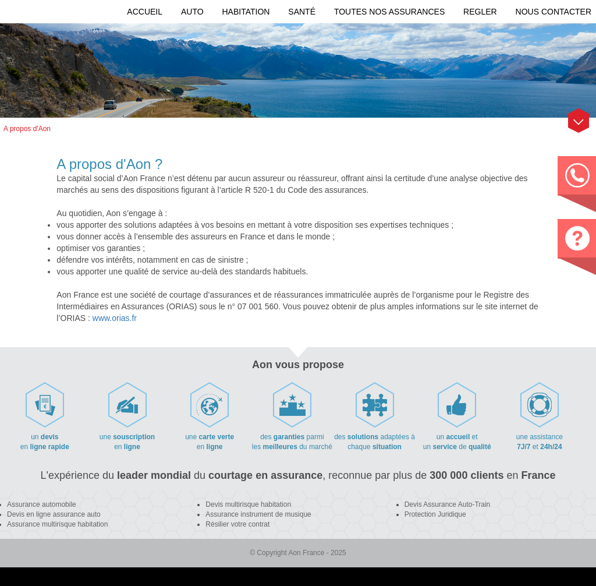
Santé (301, 11)
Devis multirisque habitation (248, 504)
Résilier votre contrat (237, 524)
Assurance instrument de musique (258, 514)
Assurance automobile (41, 504)
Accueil (144, 11)
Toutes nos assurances (389, 11)
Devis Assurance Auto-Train (448, 504)
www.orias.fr (115, 318)
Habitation (245, 11)
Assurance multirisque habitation (57, 524)
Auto (192, 11)
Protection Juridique (435, 514)
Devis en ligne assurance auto (54, 514)
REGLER (480, 11)
